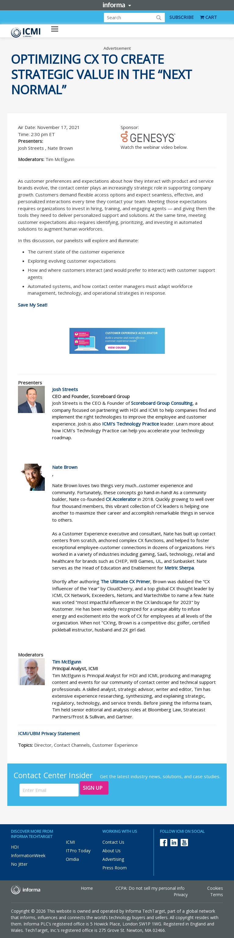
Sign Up (92, 788)
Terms (216, 894)
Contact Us (113, 842)
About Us (111, 851)
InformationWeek (28, 855)
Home (87, 888)
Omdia (72, 859)
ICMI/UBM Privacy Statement (49, 733)
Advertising (113, 859)
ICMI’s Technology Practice (130, 424)
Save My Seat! (32, 305)
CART (208, 17)
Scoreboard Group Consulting (162, 403)
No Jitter (19, 864)
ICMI (70, 842)
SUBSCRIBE (181, 17)
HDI (15, 847)
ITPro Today (78, 851)
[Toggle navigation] (55, 29)
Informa (117, 4)
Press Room (114, 868)
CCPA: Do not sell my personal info (150, 888)
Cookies (215, 888)
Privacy (181, 894)
